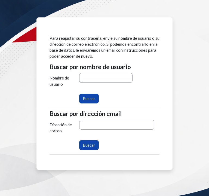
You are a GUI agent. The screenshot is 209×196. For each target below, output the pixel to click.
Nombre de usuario (59, 80)
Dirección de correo (61, 127)
